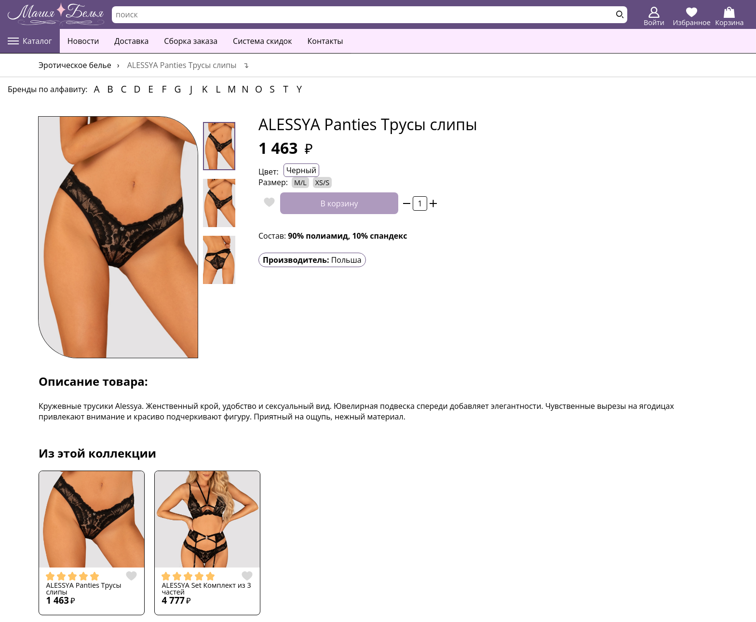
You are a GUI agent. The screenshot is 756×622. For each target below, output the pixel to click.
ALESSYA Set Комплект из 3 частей (206, 589)
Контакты (325, 41)
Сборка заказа (190, 41)
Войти (654, 17)
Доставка (131, 41)
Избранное (692, 17)
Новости (83, 41)
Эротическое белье (75, 65)
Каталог (30, 41)
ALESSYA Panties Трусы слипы (83, 589)
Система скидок (262, 41)
